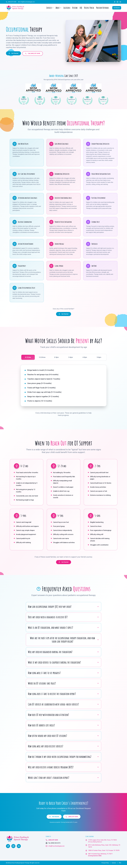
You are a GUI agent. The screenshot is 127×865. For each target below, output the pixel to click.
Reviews (75, 7)
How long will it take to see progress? (63, 673)
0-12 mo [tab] (28, 357)
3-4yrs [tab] (70, 357)
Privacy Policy (105, 862)
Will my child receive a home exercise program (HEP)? (63, 767)
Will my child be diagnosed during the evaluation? (63, 652)
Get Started (117, 7)
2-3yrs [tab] (56, 357)
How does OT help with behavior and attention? (63, 715)
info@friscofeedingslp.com (56, 846)
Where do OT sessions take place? (63, 683)
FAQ (81, 7)
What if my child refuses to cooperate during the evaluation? (63, 662)
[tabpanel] (63, 385)
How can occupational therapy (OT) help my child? (63, 607)
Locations (66, 7)
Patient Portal (89, 7)
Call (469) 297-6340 (32, 53)
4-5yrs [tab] (85, 357)
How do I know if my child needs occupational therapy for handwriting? (63, 757)
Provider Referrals (102, 7)
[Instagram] (117, 2)
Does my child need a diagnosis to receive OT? (63, 617)
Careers (114, 862)
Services (50, 7)
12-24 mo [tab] (42, 357)
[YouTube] (120, 2)
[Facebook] (114, 2)
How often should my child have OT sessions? (63, 736)
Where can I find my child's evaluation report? (63, 778)
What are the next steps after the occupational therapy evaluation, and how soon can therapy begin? (64, 639)
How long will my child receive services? (63, 746)
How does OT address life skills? (63, 725)
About (58, 7)
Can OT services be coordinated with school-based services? (63, 704)
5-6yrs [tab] (99, 357)
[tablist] (63, 357)
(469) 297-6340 (72, 816)
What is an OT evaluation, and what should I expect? (63, 627)
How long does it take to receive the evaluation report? (63, 694)
